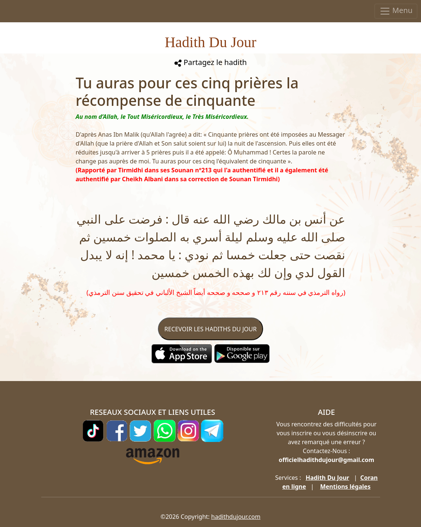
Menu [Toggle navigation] (395, 11)
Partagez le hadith (210, 62)
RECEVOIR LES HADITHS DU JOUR (210, 329)
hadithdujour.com (235, 517)
